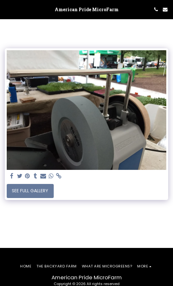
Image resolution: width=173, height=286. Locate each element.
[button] (7, 9)
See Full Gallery (30, 190)
